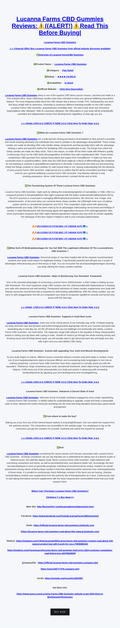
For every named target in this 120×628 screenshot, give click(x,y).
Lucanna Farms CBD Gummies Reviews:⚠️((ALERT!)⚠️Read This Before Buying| (60, 26)
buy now (59, 612)
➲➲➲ (60, 48)
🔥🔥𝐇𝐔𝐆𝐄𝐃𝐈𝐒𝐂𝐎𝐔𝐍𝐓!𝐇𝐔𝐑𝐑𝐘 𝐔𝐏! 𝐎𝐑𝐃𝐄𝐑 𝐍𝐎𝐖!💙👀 (60, 226)
